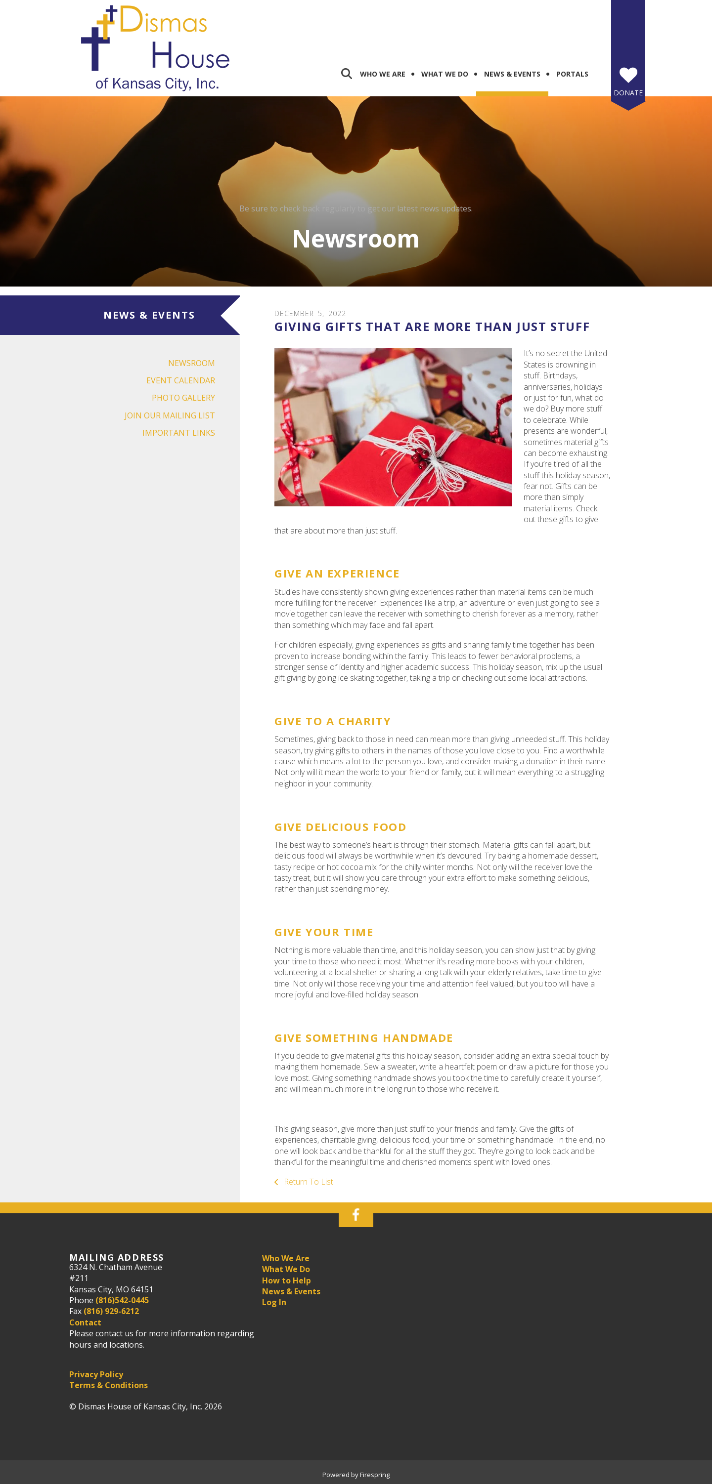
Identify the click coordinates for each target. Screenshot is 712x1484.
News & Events (512, 74)
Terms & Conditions (108, 1385)
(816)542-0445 (122, 1300)
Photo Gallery (183, 397)
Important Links (178, 432)
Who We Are (382, 74)
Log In (274, 1302)
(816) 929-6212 (111, 1311)
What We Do (444, 74)
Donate (628, 92)
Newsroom (191, 363)
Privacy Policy (96, 1374)
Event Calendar (180, 380)
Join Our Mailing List (170, 415)
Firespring (375, 1474)
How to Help (286, 1280)
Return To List (307, 1181)
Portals (572, 74)
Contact (85, 1322)
